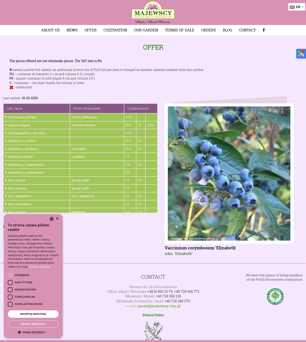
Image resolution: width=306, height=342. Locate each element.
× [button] (57, 218)
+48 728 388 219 (168, 296)
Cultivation (115, 30)
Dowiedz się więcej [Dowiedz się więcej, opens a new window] (39, 266)
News (72, 30)
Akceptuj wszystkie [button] (33, 314)
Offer (91, 30)
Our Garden (146, 30)
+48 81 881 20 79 (160, 291)
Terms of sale (179, 30)
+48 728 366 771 (186, 291)
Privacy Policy (153, 315)
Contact (247, 30)
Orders (208, 30)
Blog (227, 30)
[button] (33, 332)
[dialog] (33, 276)
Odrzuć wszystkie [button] (33, 324)
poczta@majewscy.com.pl (159, 306)
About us (50, 30)
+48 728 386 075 (177, 301)
